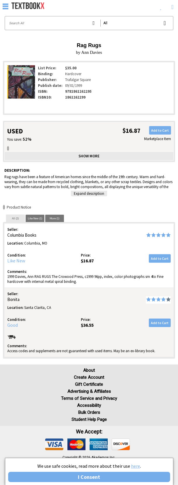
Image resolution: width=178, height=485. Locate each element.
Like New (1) (35, 218)
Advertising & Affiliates (89, 391)
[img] (54, 444)
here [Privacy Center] (135, 466)
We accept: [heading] (89, 432)
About (89, 370)
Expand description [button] (89, 193)
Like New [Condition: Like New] (16, 261)
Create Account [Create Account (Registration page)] (89, 377)
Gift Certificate (89, 384)
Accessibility (89, 405)
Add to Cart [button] (160, 130)
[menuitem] (161, 6)
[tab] (15, 218)
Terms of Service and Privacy (89, 398)
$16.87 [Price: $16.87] (87, 261)
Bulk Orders (89, 412)
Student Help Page (89, 419)
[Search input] (89, 23)
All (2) (15, 218)
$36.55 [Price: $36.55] (87, 325)
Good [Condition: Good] (12, 325)
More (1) (55, 218)
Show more (89, 156)
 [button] (5, 6)
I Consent (89, 477)
